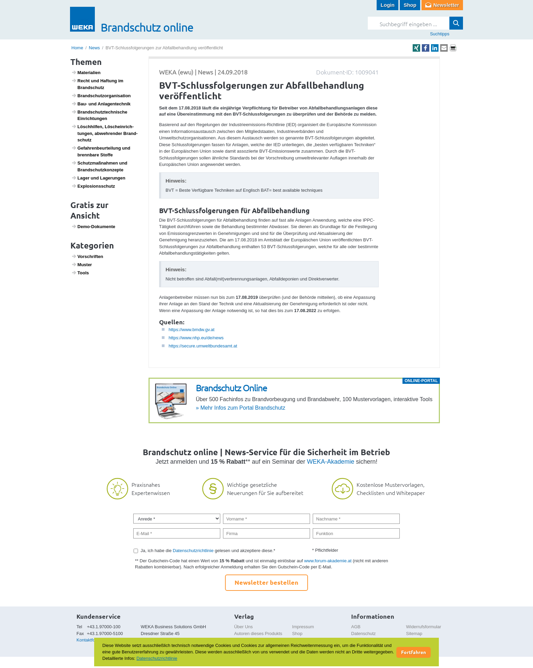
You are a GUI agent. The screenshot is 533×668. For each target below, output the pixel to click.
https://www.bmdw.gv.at (191, 329)
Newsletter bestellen (266, 582)
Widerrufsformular (423, 626)
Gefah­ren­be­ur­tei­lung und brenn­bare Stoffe (101, 151)
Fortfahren (413, 652)
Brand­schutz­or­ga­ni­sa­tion (101, 95)
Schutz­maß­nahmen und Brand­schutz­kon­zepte (99, 166)
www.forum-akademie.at (327, 560)
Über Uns (243, 626)
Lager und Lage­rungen (98, 178)
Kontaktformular (92, 640)
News (94, 47)
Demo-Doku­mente (93, 226)
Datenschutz (363, 633)
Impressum (303, 626)
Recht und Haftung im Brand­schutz (97, 84)
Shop (409, 5)
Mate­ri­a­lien (86, 72)
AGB (355, 626)
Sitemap (414, 633)
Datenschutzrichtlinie (193, 550)
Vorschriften (87, 256)
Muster (81, 264)
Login (388, 5)
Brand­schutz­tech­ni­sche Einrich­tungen (99, 115)
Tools (80, 272)
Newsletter (446, 5)
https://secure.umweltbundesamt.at (203, 345)
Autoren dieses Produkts (258, 633)
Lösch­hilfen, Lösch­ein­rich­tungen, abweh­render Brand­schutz (104, 133)
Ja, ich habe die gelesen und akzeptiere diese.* (208, 550)
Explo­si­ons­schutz (93, 186)
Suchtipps (439, 33)
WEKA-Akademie (330, 461)
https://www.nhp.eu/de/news (196, 337)
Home (77, 47)
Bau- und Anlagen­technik (101, 103)
